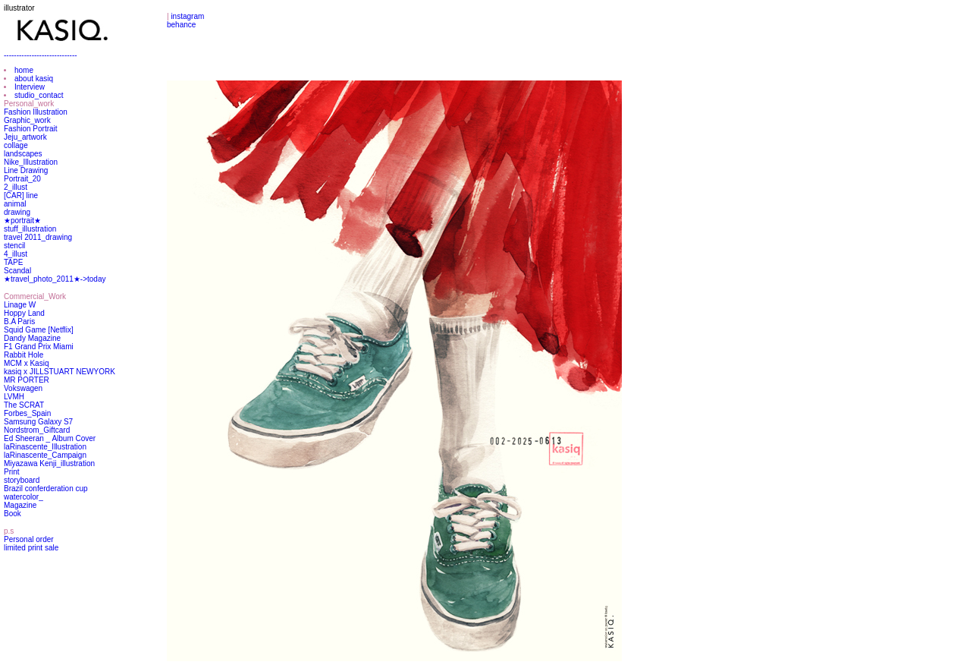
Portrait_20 (22, 179)
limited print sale (31, 548)
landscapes (23, 154)
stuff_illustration (30, 229)
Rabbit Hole (23, 355)
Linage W (20, 305)
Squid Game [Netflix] (39, 330)
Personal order (29, 539)
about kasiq (33, 78)
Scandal (17, 270)
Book (12, 513)
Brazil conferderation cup (46, 488)
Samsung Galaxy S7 (38, 422)
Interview (29, 87)
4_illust (15, 254)
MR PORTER (26, 380)
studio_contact (39, 95)
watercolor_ (23, 497)
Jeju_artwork (25, 137)
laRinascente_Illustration (45, 447)
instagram (187, 16)
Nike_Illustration (31, 162)
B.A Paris (19, 321)
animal (15, 204)
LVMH (14, 396)
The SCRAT (24, 405)
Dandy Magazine (32, 338)
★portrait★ (22, 220)
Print (12, 472)
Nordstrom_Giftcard (37, 430)
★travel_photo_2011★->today (54, 279)
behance (181, 24)
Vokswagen (23, 388)
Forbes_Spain (27, 413)
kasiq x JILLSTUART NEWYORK (59, 371)
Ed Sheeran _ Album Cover (50, 438)
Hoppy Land (24, 313)
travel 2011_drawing (38, 237)
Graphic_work (27, 120)
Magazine (20, 505)
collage (16, 145)
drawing (17, 212)
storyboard (21, 480)
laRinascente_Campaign (45, 455)
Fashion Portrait (31, 129)
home (23, 70)
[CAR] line (21, 195)
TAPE (13, 262)
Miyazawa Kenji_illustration (49, 463)
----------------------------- (40, 55)
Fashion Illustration (35, 112)
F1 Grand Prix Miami (39, 346)
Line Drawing (26, 170)
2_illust (15, 187)
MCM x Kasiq (26, 363)
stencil (14, 245)
